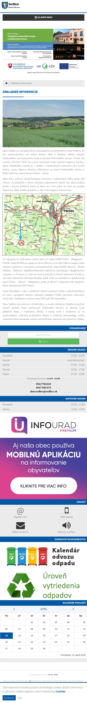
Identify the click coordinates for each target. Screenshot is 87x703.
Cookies (60, 691)
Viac (20, 698)
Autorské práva (61, 681)
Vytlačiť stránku (23, 681)
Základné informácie (21, 83)
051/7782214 (43, 384)
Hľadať (43, 341)
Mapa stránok (9, 681)
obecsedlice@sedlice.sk (43, 391)
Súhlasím (9, 698)
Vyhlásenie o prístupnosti (42, 681)
